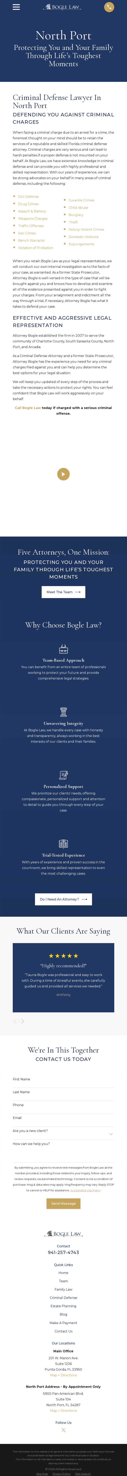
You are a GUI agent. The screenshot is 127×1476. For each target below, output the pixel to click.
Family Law (63, 1187)
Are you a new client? (30, 1029)
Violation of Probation (35, 248)
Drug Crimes (28, 204)
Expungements (81, 244)
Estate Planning (63, 1204)
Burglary (76, 215)
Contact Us (63, 1229)
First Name (21, 977)
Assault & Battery (32, 211)
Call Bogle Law (28, 408)
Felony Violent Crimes (86, 230)
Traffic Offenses (31, 226)
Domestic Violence (84, 237)
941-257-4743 (63, 1150)
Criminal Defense (63, 1196)
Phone (18, 1003)
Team (63, 1179)
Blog (63, 1212)
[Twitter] (63, 1328)
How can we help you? (31, 1042)
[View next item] (22, 919)
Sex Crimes (27, 233)
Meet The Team (64, 490)
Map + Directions (63, 1273)
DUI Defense (28, 197)
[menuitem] (42, 1372)
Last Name (21, 990)
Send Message (63, 1102)
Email (17, 1016)
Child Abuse (78, 208)
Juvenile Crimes (81, 200)
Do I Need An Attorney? (63, 797)
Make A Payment (63, 1221)
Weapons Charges (33, 219)
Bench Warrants (31, 240)
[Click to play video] (63, 423)
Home (63, 1171)
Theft (73, 222)
